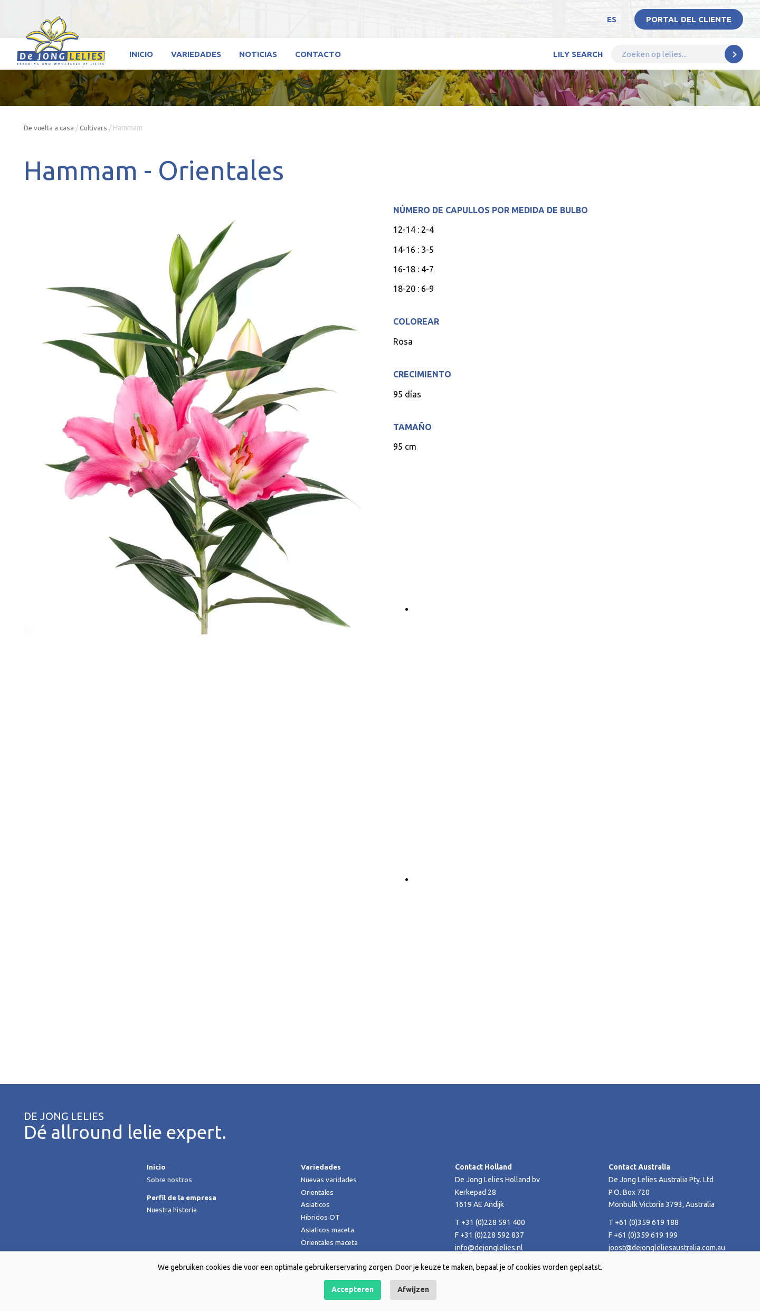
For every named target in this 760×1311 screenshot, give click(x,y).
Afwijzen (413, 1289)
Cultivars (97, 128)
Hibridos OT (320, 1217)
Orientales (318, 1192)
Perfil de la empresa (183, 1197)
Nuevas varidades (329, 1179)
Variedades (196, 54)
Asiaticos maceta (328, 1230)
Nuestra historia (172, 1209)
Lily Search (578, 54)
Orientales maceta (331, 1242)
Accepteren (352, 1289)
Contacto (318, 54)
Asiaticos (315, 1204)
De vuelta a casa (50, 128)
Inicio (141, 54)
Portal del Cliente (689, 19)
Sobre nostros (170, 1179)
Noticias (258, 54)
